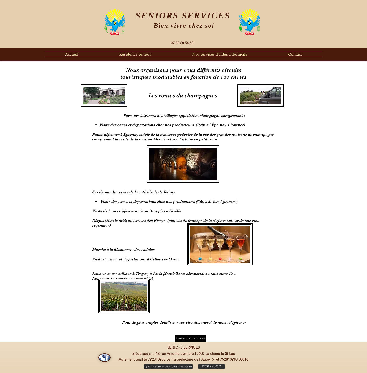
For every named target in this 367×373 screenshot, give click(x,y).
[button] (135, 54)
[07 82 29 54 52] (182, 43)
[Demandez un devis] (190, 338)
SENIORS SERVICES (183, 347)
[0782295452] (211, 366)
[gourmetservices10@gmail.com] (168, 366)
